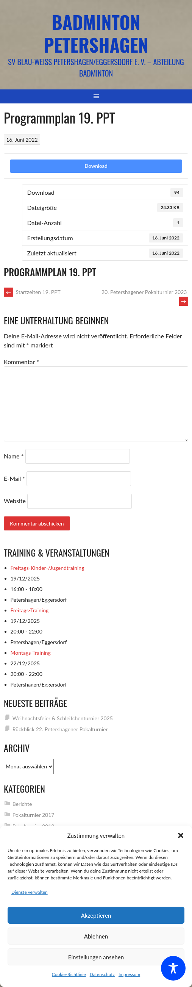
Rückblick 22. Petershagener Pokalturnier (60, 729)
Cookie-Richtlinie (69, 974)
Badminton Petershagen (96, 33)
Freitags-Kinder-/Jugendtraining (47, 568)
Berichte (22, 804)
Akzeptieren (96, 915)
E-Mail (14, 478)
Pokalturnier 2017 (33, 815)
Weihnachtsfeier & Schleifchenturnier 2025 (62, 718)
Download (96, 166)
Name (13, 456)
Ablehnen (96, 936)
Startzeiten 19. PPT (32, 292)
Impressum (129, 974)
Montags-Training (31, 652)
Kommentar (21, 361)
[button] (180, 835)
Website (15, 500)
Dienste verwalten (29, 892)
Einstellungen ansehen (96, 957)
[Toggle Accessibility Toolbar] (173, 968)
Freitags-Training (30, 610)
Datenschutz (102, 974)
